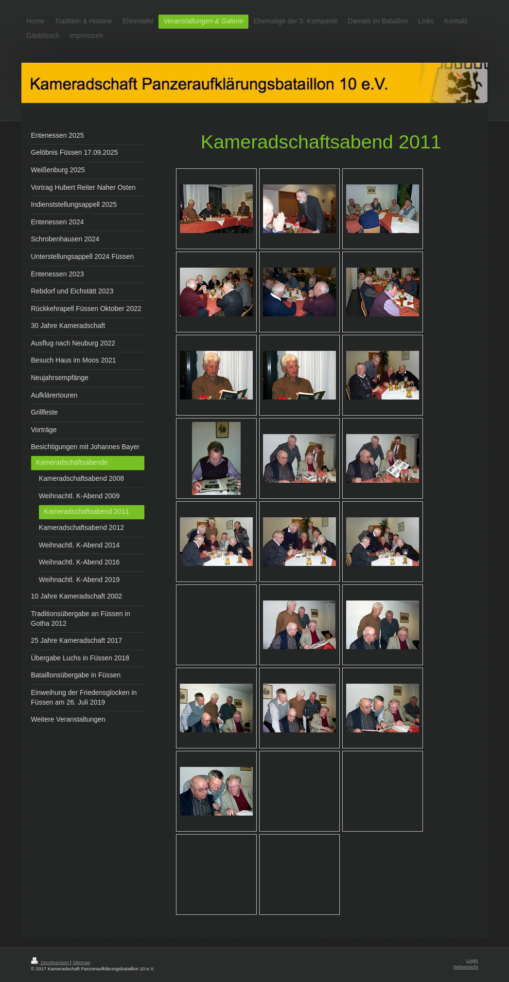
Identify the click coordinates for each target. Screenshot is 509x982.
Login (472, 960)
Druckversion (50, 962)
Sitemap (81, 962)
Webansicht (465, 966)
